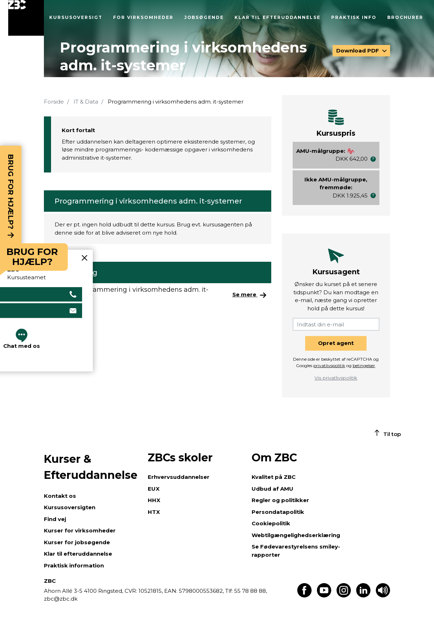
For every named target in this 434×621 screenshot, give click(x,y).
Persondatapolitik (278, 512)
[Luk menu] (26, 18)
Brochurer (405, 17)
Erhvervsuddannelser (179, 477)
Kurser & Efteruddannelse (90, 467)
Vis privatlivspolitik (335, 378)
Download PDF (358, 50)
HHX (154, 500)
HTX (154, 512)
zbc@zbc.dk (60, 598)
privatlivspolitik (329, 365)
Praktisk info (354, 17)
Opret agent (336, 343)
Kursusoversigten (69, 507)
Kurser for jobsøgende (77, 542)
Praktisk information (74, 565)
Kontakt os (60, 495)
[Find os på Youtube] (324, 595)
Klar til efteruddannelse (277, 17)
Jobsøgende (204, 17)
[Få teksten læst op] (383, 595)
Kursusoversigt (75, 17)
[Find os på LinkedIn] (363, 595)
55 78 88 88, (250, 590)
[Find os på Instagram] (344, 595)
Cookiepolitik (271, 523)
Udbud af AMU (272, 488)
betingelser (364, 365)
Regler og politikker (280, 500)
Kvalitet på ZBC (274, 477)
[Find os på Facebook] (304, 595)
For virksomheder (143, 17)
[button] (373, 159)
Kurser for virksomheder (80, 530)
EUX (154, 488)
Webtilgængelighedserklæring (296, 535)
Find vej (55, 519)
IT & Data (86, 101)
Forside (54, 101)
